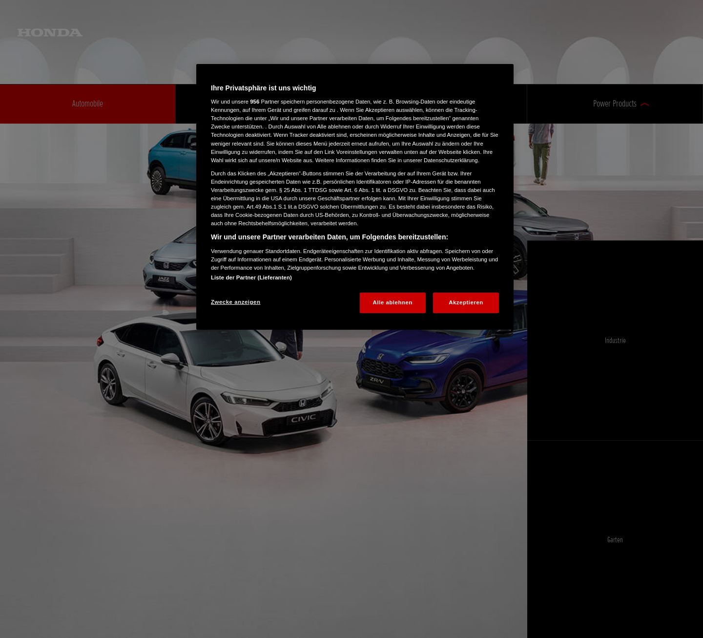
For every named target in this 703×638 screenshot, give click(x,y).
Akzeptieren (466, 302)
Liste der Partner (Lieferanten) (251, 277)
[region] (355, 197)
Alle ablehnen (393, 302)
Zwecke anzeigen (235, 302)
